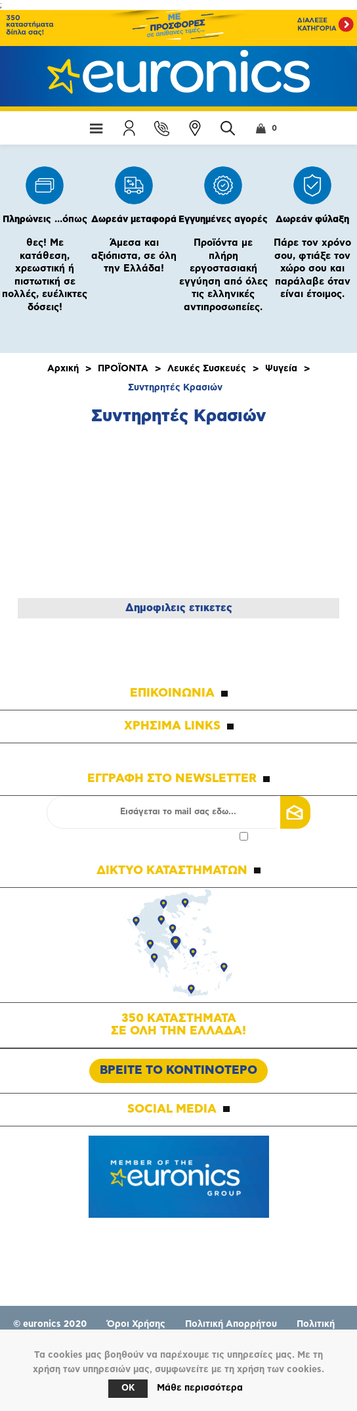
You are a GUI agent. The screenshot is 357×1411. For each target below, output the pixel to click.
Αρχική (63, 368)
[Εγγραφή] (179, 812)
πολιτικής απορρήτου (193, 836)
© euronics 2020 (50, 1324)
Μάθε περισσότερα (200, 1388)
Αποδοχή (178, 836)
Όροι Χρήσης (136, 1324)
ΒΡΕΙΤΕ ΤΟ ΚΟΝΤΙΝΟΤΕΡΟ (178, 1070)
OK (128, 1388)
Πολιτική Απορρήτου (231, 1324)
